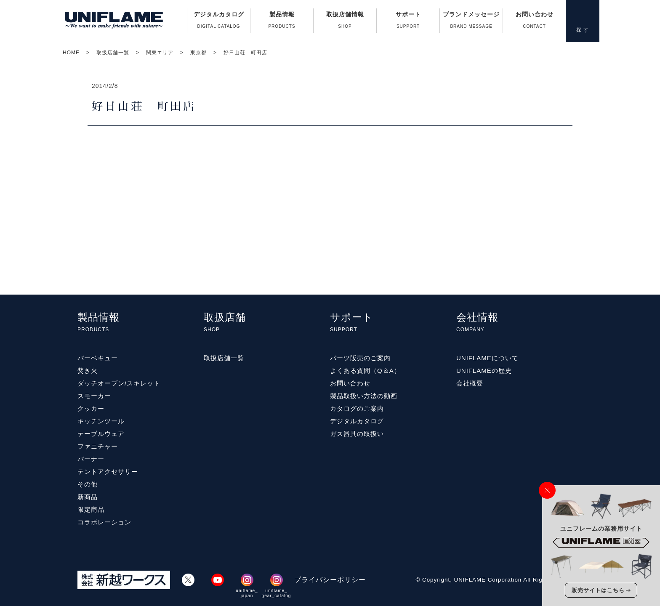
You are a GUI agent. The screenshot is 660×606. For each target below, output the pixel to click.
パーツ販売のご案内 (360, 357)
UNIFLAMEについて (487, 357)
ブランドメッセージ (471, 22)
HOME (71, 53)
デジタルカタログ (218, 22)
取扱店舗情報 (345, 22)
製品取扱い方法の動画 (363, 395)
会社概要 (469, 383)
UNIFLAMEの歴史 (484, 370)
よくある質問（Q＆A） (365, 370)
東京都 (198, 53)
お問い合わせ (534, 22)
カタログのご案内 (357, 408)
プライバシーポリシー (330, 579)
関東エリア (159, 53)
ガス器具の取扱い (357, 433)
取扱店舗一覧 (112, 53)
